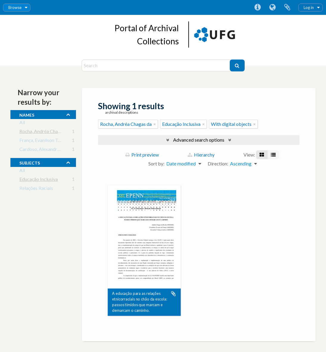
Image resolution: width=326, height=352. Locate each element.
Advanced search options (198, 140)
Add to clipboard (173, 294)
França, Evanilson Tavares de (48, 141)
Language (272, 7)
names (26, 114)
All (22, 123)
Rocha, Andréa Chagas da (45, 132)
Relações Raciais (36, 189)
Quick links (257, 7)
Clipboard (287, 7)
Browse (14, 7)
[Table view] (273, 154)
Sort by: (156, 163)
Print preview (142, 154)
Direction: (218, 163)
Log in (309, 7)
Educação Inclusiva (38, 180)
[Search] (156, 65)
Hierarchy (201, 154)
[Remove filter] (154, 124)
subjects (29, 162)
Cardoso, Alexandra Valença (47, 150)
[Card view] (262, 154)
